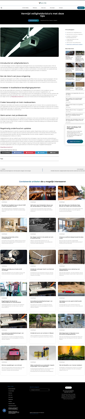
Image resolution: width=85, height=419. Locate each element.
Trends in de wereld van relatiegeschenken (70, 79)
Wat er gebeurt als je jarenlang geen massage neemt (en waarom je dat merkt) (74, 99)
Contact (61, 7)
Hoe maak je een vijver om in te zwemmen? (79, 79)
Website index (11, 403)
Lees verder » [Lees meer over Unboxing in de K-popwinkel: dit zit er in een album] (68, 95)
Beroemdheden (11, 388)
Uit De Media (25, 7)
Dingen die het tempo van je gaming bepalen (74, 105)
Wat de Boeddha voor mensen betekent (70, 365)
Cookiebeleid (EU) (12, 405)
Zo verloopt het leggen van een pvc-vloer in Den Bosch (80, 88)
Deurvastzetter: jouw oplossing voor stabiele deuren (69, 269)
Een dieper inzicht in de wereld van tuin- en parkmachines (42, 237)
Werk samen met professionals (74, 42)
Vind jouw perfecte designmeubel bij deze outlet (71, 237)
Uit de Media (11, 390)
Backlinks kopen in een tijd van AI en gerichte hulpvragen (79, 69)
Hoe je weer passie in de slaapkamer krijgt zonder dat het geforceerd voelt (70, 70)
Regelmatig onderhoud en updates (74, 44)
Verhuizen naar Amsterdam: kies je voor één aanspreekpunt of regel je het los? (75, 120)
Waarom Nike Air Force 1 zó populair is (74, 109)
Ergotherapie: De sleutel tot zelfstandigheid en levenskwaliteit (11, 301)
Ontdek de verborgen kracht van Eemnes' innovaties (42, 269)
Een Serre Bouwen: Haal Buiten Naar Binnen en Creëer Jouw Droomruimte (70, 205)
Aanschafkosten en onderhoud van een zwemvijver (69, 88)
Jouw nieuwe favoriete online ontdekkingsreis (10, 237)
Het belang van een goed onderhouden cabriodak (70, 301)
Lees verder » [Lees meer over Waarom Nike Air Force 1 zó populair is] (68, 111)
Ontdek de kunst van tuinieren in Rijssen (42, 333)
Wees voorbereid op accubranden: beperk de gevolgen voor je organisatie (42, 365)
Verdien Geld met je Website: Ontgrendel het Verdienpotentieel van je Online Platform (13, 412)
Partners (35, 7)
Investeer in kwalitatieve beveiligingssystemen (71, 37)
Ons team (52, 7)
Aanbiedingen (33, 20)
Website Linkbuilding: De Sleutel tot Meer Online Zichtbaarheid (13, 408)
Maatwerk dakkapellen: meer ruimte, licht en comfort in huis (69, 58)
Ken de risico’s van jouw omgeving (74, 34)
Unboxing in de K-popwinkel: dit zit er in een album (75, 94)
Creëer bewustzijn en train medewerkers (72, 40)
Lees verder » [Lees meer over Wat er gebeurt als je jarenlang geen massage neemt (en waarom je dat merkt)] (68, 102)
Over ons (43, 7)
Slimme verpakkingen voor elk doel (12, 365)
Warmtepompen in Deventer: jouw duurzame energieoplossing (69, 333)
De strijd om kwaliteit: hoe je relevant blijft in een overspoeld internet (74, 115)
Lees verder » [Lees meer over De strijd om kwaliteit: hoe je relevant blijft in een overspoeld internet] (68, 116)
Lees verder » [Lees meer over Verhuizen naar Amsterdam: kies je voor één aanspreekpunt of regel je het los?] (68, 121)
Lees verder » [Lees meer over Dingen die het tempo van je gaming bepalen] (68, 107)
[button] (1, 8)
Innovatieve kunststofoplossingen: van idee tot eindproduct (41, 301)
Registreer (10, 399)
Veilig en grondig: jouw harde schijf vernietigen (12, 269)
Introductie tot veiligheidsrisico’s (74, 32)
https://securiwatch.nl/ (17, 96)
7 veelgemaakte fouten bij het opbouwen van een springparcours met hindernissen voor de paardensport (80, 58)
